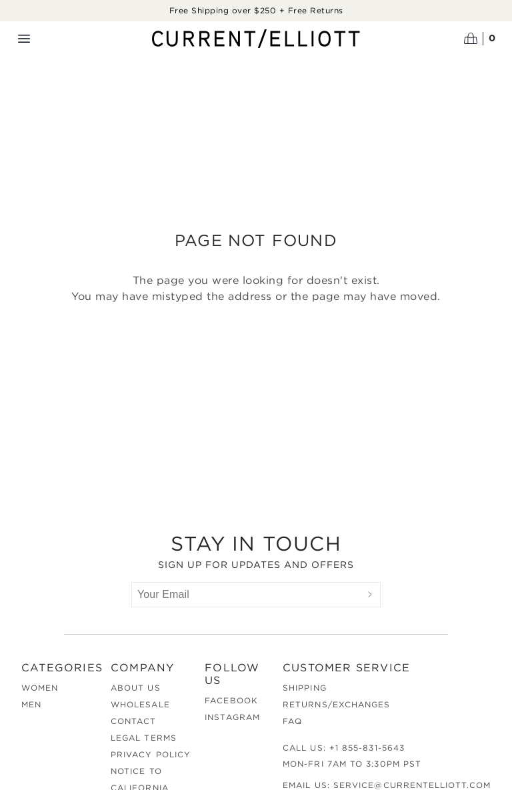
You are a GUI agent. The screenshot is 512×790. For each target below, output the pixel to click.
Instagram (232, 717)
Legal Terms (144, 737)
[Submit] (370, 595)
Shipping (305, 687)
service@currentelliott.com (412, 785)
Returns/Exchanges (336, 704)
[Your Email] (246, 595)
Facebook (231, 700)
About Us (136, 687)
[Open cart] (480, 38)
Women (39, 687)
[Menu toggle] (24, 39)
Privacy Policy (151, 754)
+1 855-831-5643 (367, 747)
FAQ (292, 721)
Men (31, 704)
